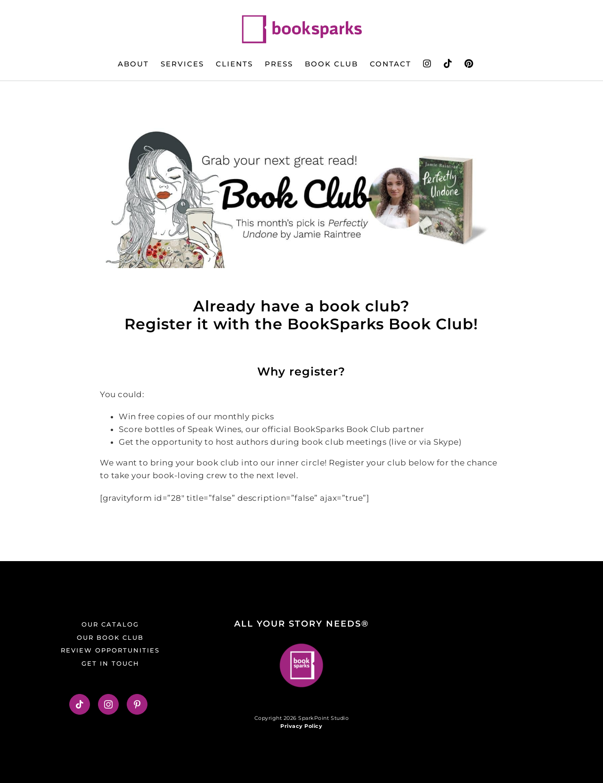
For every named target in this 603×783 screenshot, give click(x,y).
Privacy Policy (301, 726)
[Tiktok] (79, 704)
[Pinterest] (137, 704)
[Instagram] (108, 704)
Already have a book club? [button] (301, 306)
